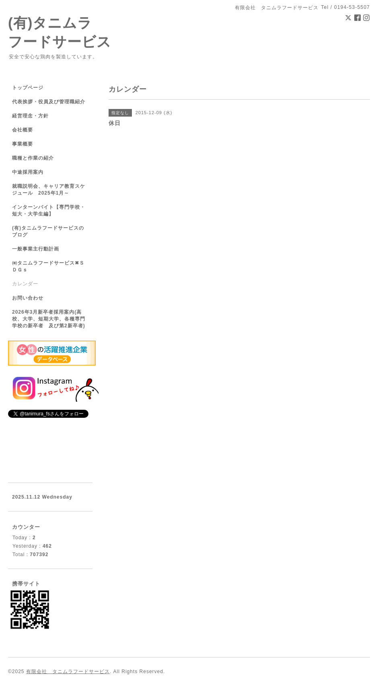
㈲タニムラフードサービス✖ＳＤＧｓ (48, 266)
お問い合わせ (27, 298)
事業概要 (22, 144)
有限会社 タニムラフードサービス (68, 671)
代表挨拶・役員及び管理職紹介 (48, 102)
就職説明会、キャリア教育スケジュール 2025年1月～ (48, 189)
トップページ (27, 87)
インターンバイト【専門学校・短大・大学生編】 (48, 210)
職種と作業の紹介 (33, 158)
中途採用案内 (27, 172)
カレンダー (25, 284)
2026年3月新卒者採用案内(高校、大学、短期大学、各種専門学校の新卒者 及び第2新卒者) (48, 319)
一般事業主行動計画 (35, 249)
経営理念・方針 (30, 116)
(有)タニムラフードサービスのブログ (48, 231)
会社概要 (22, 130)
